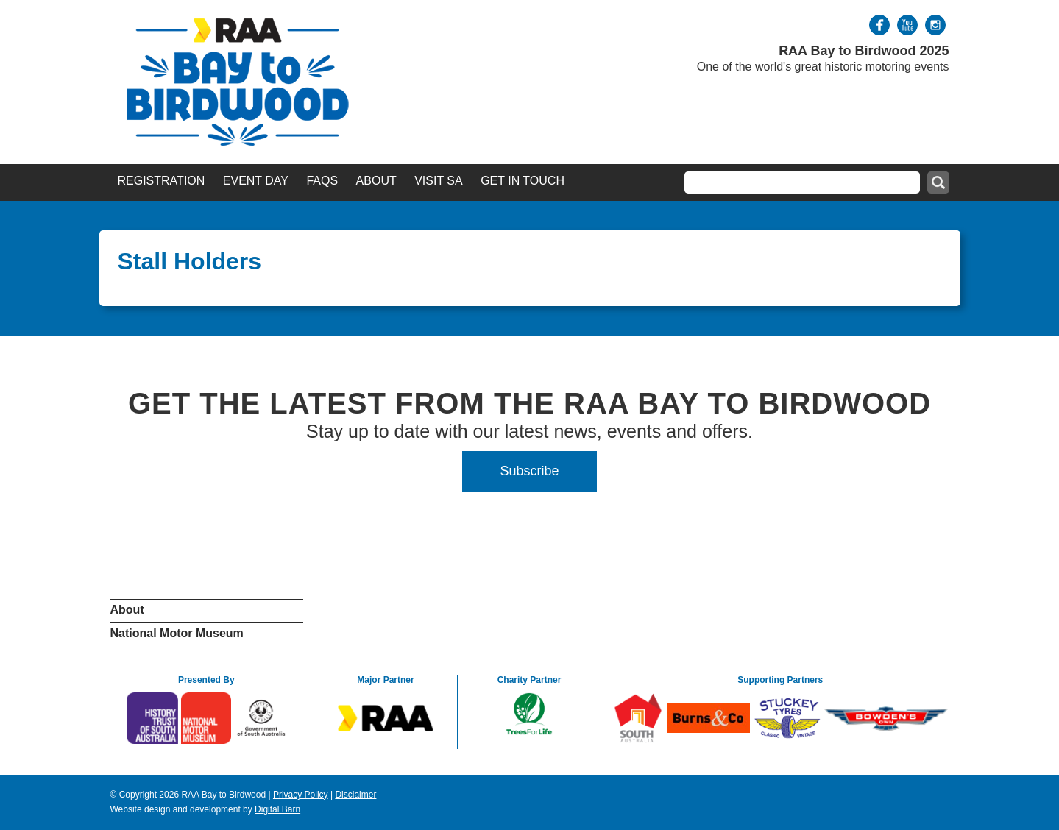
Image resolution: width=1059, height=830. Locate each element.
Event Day (255, 180)
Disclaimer (355, 795)
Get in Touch (522, 180)
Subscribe (529, 471)
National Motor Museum (177, 633)
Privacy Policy (300, 795)
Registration (161, 180)
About (376, 180)
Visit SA (438, 180)
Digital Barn (277, 809)
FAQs (322, 180)
